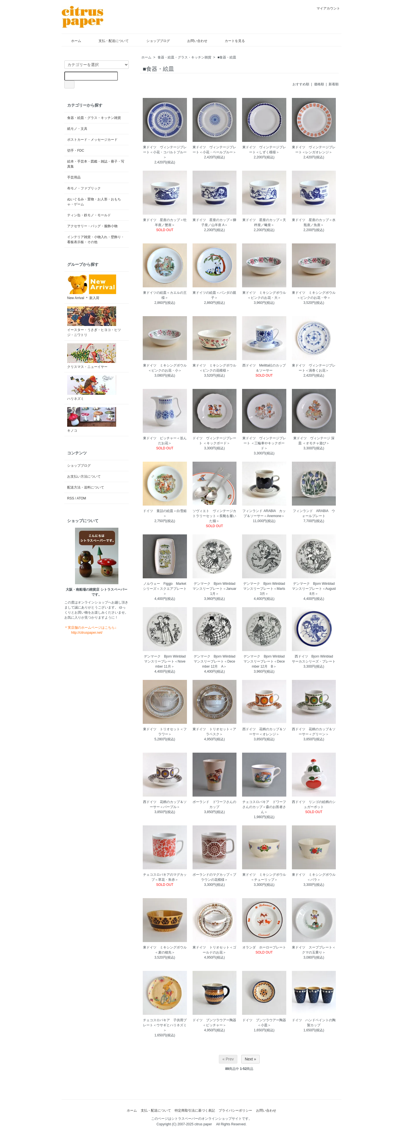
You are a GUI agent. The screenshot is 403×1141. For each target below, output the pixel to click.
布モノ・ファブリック (84, 188)
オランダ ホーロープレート (264, 947)
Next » (250, 1059)
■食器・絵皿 (226, 57)
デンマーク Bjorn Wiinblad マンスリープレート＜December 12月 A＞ (216, 661)
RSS (70, 498)
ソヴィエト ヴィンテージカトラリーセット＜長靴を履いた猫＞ (214, 516)
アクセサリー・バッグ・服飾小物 (92, 226)
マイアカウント (325, 8)
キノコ (91, 420)
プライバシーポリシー (235, 1110)
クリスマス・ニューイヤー (91, 356)
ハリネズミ (91, 388)
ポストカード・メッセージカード (92, 140)
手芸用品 (74, 177)
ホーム (72, 41)
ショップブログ (154, 41)
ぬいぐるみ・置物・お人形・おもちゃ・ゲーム (94, 201)
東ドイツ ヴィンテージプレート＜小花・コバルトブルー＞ (165, 152)
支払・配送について (109, 41)
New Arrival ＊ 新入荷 (91, 287)
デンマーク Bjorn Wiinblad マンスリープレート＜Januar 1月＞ (216, 589)
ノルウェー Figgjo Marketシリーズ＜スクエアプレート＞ (165, 589)
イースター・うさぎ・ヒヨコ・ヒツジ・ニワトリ (94, 321)
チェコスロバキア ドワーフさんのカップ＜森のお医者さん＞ (264, 807)
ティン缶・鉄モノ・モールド (89, 215)
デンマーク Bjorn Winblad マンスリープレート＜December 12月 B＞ (265, 661)
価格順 (319, 84)
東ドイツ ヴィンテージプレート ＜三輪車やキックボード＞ (264, 443)
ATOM (81, 498)
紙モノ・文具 (77, 129)
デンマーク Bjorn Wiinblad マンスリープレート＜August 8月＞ (315, 589)
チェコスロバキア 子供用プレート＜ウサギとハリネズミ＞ (165, 1025)
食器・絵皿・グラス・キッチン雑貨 (184, 57)
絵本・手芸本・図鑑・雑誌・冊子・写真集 (95, 163)
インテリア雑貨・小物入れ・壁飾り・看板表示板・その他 (95, 239)
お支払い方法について (84, 476)
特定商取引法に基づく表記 (195, 1110)
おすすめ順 (300, 84)
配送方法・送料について (85, 487)
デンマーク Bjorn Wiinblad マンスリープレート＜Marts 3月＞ (266, 589)
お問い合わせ (193, 41)
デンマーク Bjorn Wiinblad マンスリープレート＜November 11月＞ (166, 661)
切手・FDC (75, 150)
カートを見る (231, 41)
